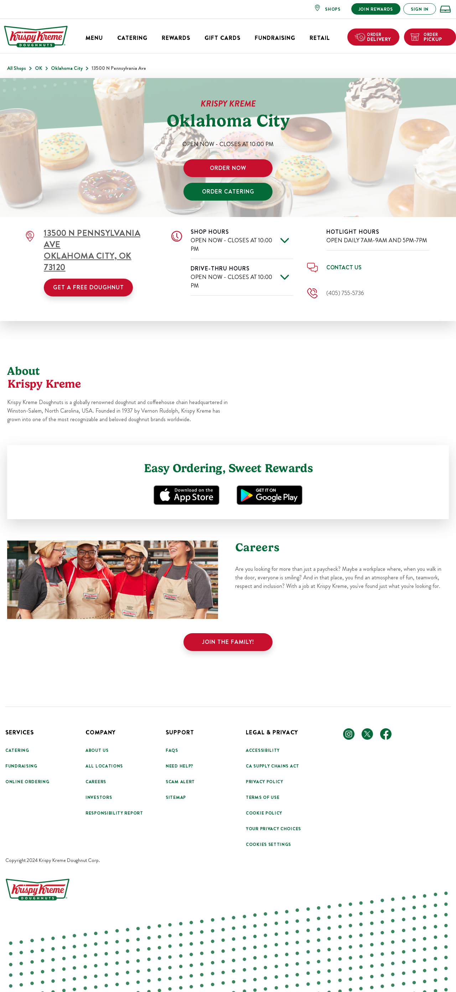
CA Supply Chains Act (272, 766)
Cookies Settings (268, 844)
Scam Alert (180, 782)
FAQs (172, 750)
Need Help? (179, 766)
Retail (320, 38)
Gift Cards (222, 38)
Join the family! (228, 642)
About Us (97, 750)
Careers (96, 782)
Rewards (176, 38)
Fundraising (275, 38)
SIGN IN (420, 9)
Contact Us (344, 267)
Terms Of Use (262, 797)
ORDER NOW (228, 168)
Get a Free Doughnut (88, 287)
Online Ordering (27, 782)
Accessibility (263, 750)
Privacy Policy (264, 782)
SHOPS (333, 9)
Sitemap (176, 797)
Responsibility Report (114, 813)
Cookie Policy (264, 813)
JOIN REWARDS (376, 9)
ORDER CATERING (228, 191)
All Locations (104, 766)
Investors (99, 797)
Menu (94, 38)
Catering (132, 38)
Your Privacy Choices (273, 829)
